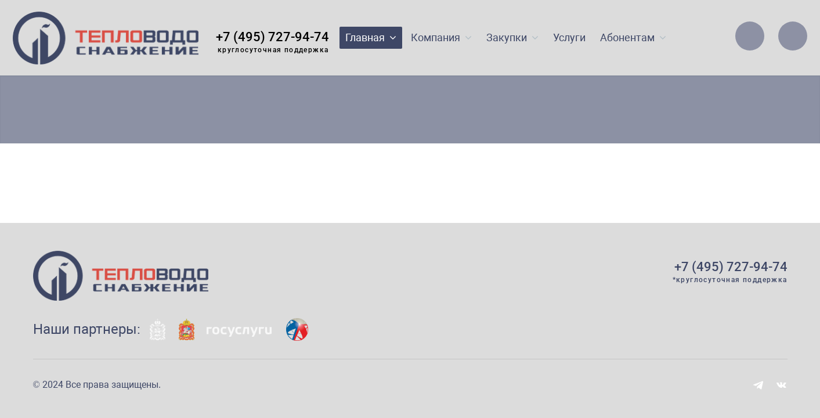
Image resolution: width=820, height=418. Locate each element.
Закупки (512, 37)
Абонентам (633, 37)
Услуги (569, 37)
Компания (441, 37)
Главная (370, 37)
